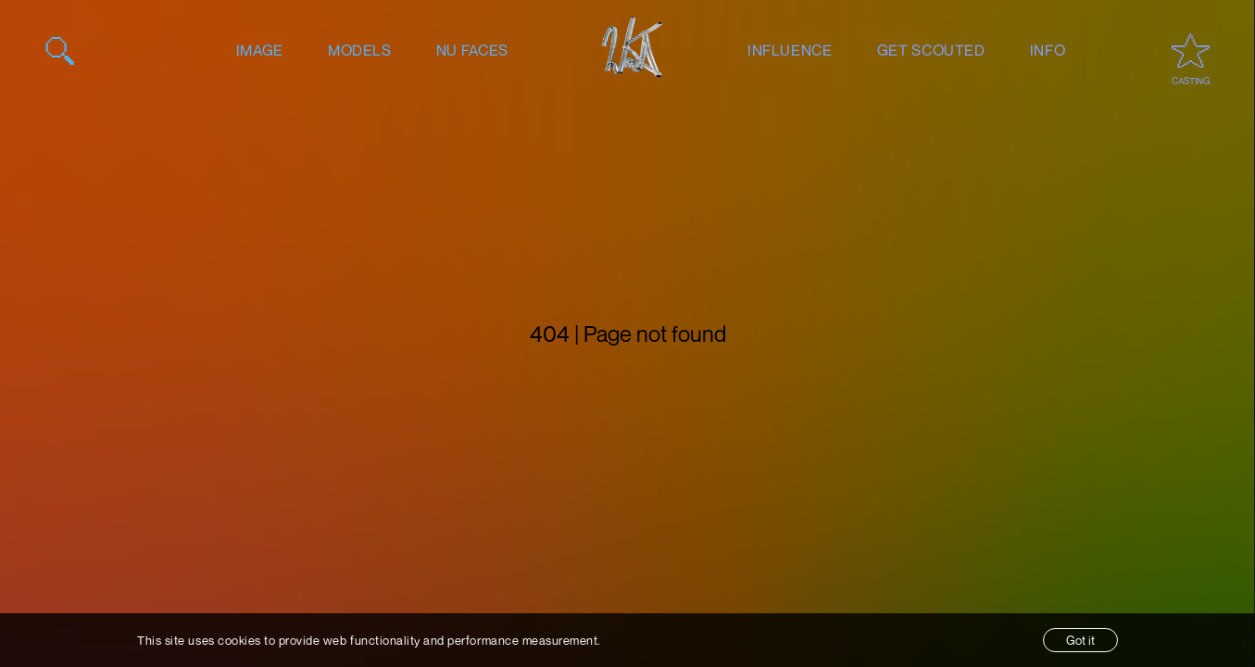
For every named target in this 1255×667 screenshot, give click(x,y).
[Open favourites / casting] (1191, 50)
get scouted (931, 50)
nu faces (472, 50)
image (259, 50)
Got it (1080, 640)
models (360, 50)
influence (790, 50)
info (1048, 50)
